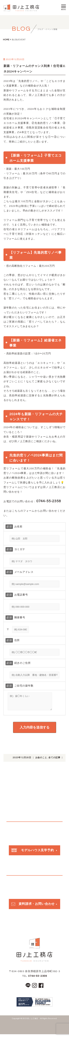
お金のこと (41, 760)
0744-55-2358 (37, 978)
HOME (6, 40)
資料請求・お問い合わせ (32, 906)
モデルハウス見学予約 (32, 853)
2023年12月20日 (22, 760)
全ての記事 (54, 760)
